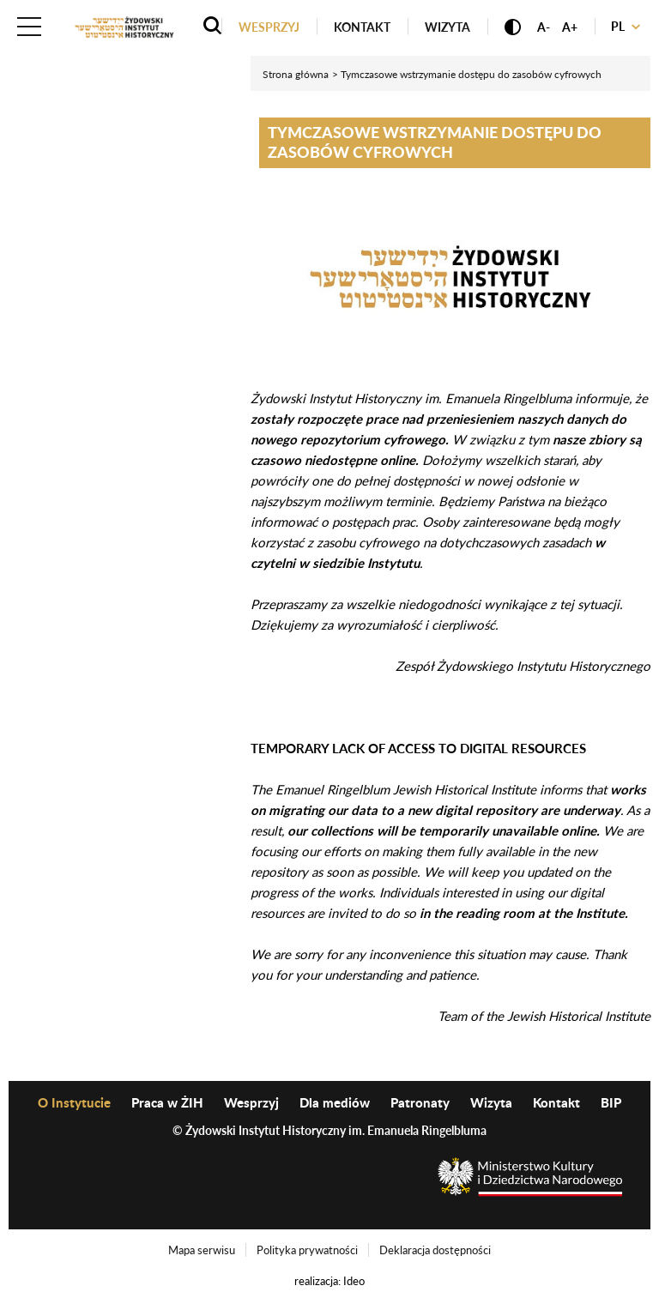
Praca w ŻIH (167, 1102)
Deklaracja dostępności (435, 1250)
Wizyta (447, 27)
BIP (611, 1102)
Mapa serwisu (201, 1250)
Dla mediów (334, 1102)
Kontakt (362, 27)
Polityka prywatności (307, 1250)
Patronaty (420, 1102)
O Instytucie (74, 1102)
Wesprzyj (269, 27)
